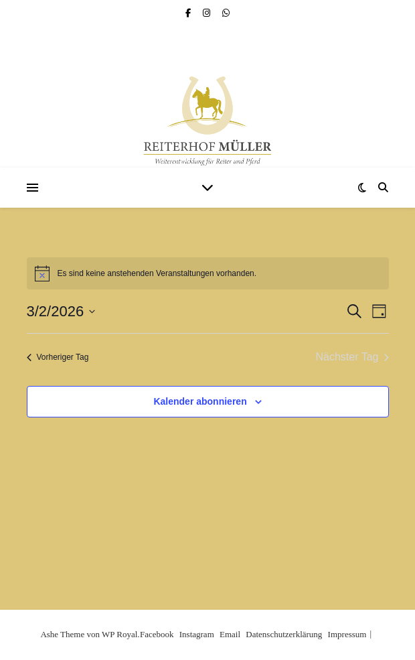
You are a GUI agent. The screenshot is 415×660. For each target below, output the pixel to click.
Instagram (196, 634)
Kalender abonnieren (199, 401)
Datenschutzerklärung (284, 634)
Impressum (347, 634)
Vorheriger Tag (58, 357)
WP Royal (119, 634)
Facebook (157, 634)
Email (230, 634)
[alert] (208, 273)
